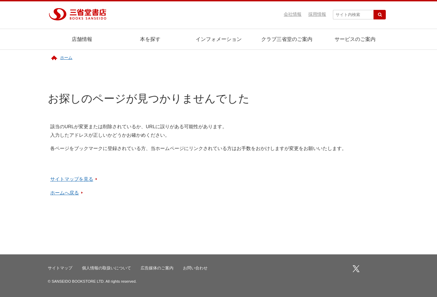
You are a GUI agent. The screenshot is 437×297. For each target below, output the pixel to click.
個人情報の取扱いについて (106, 268)
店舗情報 (82, 39)
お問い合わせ (195, 268)
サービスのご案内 (355, 39)
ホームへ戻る (64, 192)
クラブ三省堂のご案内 (286, 39)
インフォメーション (219, 39)
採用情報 (317, 14)
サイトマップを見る (71, 179)
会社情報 (292, 14)
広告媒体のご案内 (157, 268)
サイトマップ (60, 268)
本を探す (150, 39)
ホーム (66, 57)
